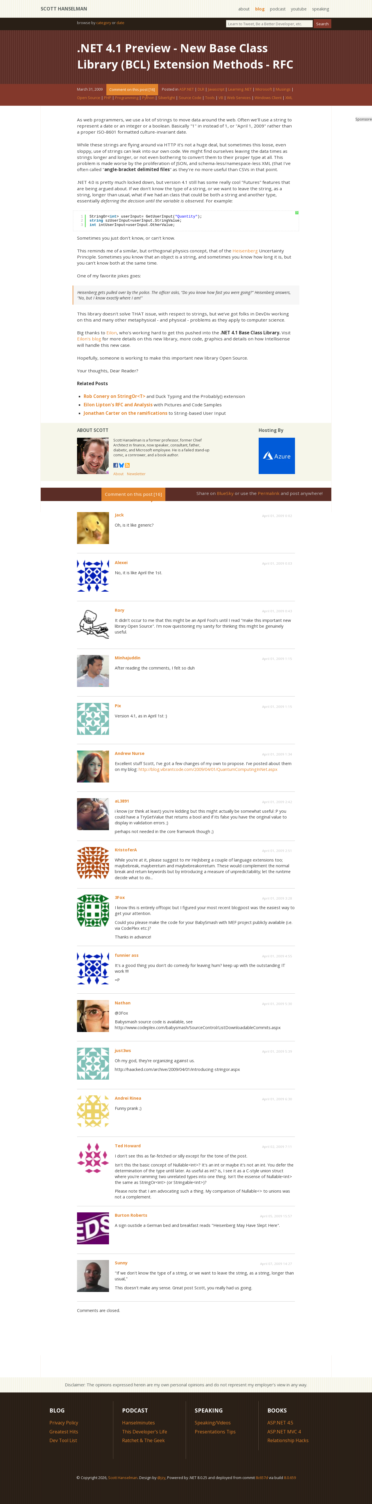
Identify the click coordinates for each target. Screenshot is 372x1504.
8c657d (262, 1493)
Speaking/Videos (213, 1439)
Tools (210, 113)
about (243, 9)
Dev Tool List (63, 1456)
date (120, 22)
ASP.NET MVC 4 (284, 1448)
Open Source (88, 113)
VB (221, 113)
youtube (299, 9)
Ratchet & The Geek (143, 1456)
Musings (283, 105)
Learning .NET (240, 105)
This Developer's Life (145, 1448)
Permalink (269, 509)
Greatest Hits (63, 1448)
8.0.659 (290, 1493)
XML (288, 113)
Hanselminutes (138, 1439)
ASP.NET (186, 105)
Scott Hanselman (64, 9)
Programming (126, 113)
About (118, 490)
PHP (107, 113)
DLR (201, 105)
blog (259, 9)
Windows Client (268, 113)
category (103, 22)
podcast (277, 9)
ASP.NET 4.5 (280, 1439)
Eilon (111, 349)
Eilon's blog (89, 355)
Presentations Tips (215, 1448)
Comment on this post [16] (132, 105)
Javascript (216, 105)
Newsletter (136, 490)
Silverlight (166, 113)
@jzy (161, 1493)
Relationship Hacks (288, 1456)
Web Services (239, 113)
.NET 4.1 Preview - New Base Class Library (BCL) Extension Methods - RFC (175, 64)
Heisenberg (245, 267)
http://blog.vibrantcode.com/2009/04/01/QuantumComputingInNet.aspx (208, 785)
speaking (320, 9)
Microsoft (263, 105)
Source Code (190, 113)
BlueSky (225, 509)
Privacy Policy (63, 1439)
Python (148, 113)
